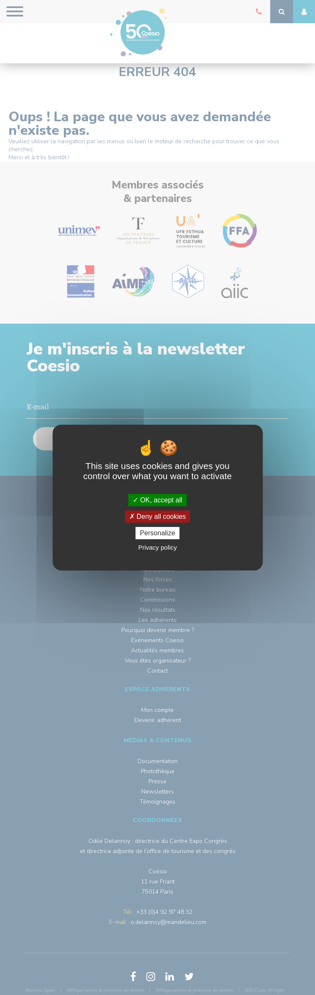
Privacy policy (157, 547)
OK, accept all (157, 500)
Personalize (157, 533)
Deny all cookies (157, 516)
